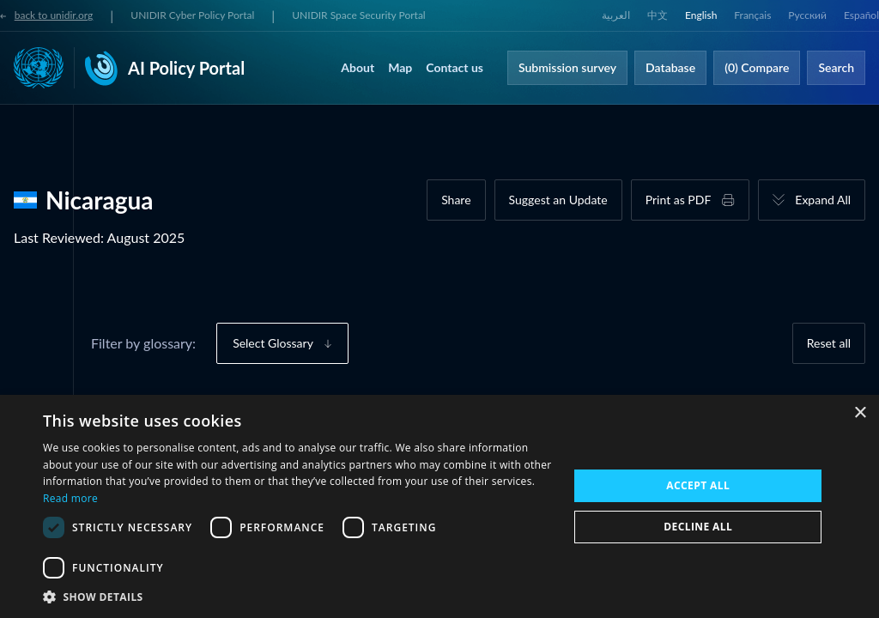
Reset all (829, 343)
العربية (616, 15)
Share (455, 199)
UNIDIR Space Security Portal (358, 15)
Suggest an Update (558, 199)
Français (752, 15)
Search (836, 67)
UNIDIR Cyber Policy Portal (192, 15)
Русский (807, 15)
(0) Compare (756, 67)
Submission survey (567, 67)
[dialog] (439, 506)
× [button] (859, 413)
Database (670, 67)
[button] (298, 596)
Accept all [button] (698, 485)
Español (861, 15)
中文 (657, 15)
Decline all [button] (698, 526)
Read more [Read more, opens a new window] (70, 498)
